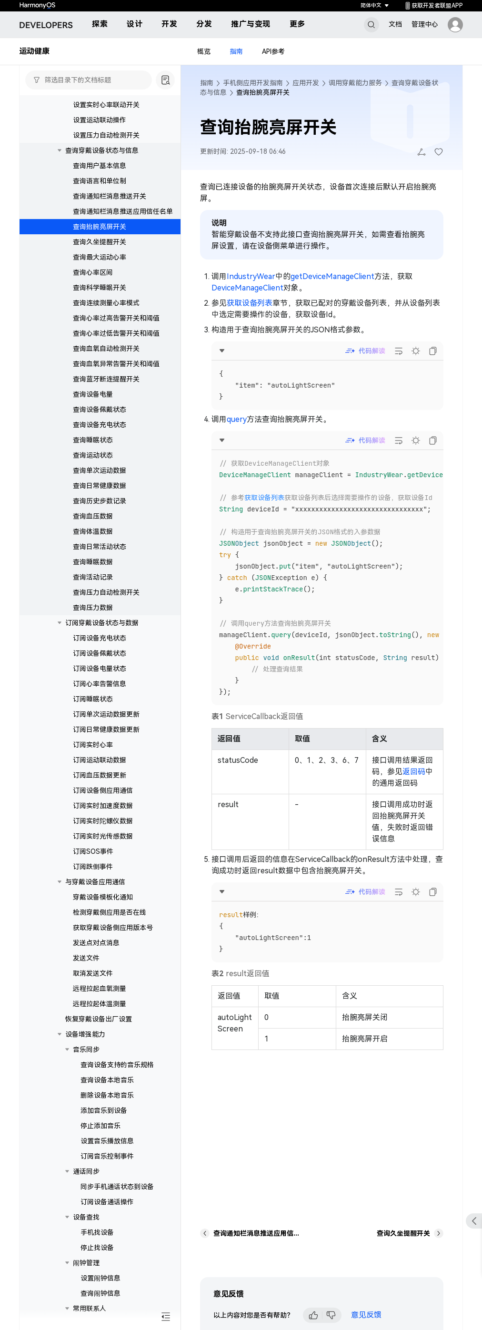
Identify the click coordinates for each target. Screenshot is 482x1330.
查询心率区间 (93, 281)
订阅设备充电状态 (99, 646)
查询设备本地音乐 (107, 1088)
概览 (204, 51)
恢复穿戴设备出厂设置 (98, 1027)
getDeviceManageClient (332, 276)
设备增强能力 (85, 1043)
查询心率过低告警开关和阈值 (116, 342)
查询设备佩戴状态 (99, 418)
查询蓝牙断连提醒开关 (106, 387)
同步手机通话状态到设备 (117, 1195)
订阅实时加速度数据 (103, 814)
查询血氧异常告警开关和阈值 (116, 372)
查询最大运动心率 (99, 266)
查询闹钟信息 (100, 1302)
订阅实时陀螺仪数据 (103, 829)
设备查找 (86, 1226)
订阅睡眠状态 (93, 707)
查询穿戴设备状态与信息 (102, 159)
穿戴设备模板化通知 (103, 906)
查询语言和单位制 (99, 189)
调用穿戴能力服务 (355, 83)
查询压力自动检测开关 (106, 601)
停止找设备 (97, 1256)
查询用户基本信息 (99, 174)
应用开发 (305, 83)
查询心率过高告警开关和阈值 (116, 326)
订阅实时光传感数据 (103, 845)
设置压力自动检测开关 (106, 144)
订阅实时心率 (93, 753)
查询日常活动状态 (99, 555)
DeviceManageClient (247, 287)
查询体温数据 (93, 540)
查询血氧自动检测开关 (106, 357)
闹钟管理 (86, 1271)
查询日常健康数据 (99, 494)
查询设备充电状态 (99, 433)
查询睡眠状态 (93, 448)
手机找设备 (97, 1241)
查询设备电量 (93, 403)
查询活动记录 (93, 586)
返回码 (413, 771)
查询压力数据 (93, 616)
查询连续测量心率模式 (106, 311)
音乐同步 (86, 1058)
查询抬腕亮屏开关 (99, 235)
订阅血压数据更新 (99, 784)
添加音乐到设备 (103, 1119)
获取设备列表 (249, 303)
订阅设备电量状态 (99, 677)
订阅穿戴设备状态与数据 (102, 631)
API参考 (273, 51)
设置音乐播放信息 (107, 1149)
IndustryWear (251, 276)
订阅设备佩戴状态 (99, 662)
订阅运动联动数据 (99, 768)
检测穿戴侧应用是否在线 (109, 921)
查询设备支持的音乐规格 (117, 1073)
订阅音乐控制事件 (107, 1165)
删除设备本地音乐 (107, 1104)
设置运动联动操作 (99, 128)
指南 (236, 51)
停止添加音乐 (100, 1134)
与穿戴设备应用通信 (95, 890)
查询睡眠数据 (93, 570)
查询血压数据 (93, 525)
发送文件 (86, 966)
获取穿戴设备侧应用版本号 (113, 936)
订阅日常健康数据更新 (106, 738)
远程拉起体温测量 (99, 1012)
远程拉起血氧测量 (99, 997)
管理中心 (425, 24)
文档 (395, 24)
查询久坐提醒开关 (99, 250)
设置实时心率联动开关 (106, 113)
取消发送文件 (93, 982)
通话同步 (86, 1180)
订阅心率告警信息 (99, 692)
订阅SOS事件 (93, 860)
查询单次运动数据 (99, 479)
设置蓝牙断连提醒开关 (106, 98)
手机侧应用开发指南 (253, 83)
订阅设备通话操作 (107, 1210)
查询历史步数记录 (99, 509)
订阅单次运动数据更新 (106, 723)
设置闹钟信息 (100, 1286)
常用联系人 (89, 1317)
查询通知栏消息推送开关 (109, 205)
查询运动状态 (93, 464)
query (237, 419)
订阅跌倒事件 (93, 875)
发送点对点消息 (96, 951)
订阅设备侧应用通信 (103, 799)
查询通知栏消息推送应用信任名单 (123, 220)
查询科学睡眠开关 (99, 296)
